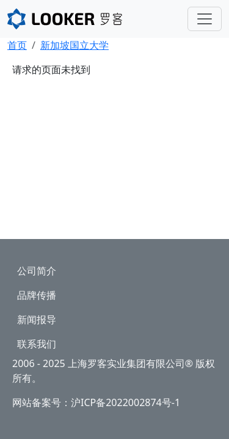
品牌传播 (36, 295)
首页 (17, 45)
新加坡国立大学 (74, 45)
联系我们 (36, 344)
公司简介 (36, 270)
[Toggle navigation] (204, 19)
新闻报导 (36, 319)
